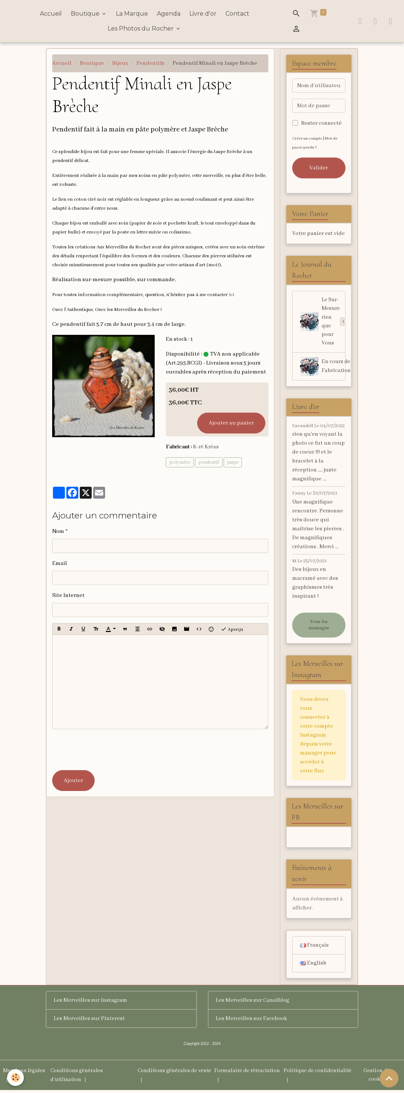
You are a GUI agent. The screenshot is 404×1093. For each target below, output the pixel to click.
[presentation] (108, 749)
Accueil (51, 13)
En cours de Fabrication (322, 368)
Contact (237, 13)
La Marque (132, 13)
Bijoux (120, 63)
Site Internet (68, 595)
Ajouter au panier (231, 423)
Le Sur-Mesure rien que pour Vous (322, 322)
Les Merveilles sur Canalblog (252, 1003)
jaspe (233, 462)
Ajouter (73, 780)
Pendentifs (150, 63)
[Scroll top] (389, 1078)
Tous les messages (318, 626)
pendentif (208, 462)
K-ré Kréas (206, 447)
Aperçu (232, 629)
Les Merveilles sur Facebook (251, 1021)
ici (231, 295)
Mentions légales (25, 1073)
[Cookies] (15, 1077)
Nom (58, 531)
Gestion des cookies (378, 1078)
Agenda (168, 13)
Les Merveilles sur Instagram (90, 1003)
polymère (179, 462)
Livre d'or (203, 13)
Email (59, 563)
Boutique (86, 13)
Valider (318, 168)
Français (314, 947)
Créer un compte (308, 138)
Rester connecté (321, 123)
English (313, 966)
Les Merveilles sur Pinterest (89, 1021)
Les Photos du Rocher (141, 28)
